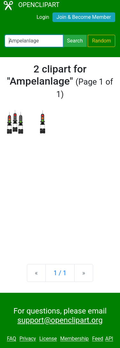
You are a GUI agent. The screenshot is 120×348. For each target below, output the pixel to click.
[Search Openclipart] (34, 41)
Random (101, 41)
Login (42, 17)
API (109, 339)
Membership (74, 339)
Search (75, 41)
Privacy (28, 339)
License (48, 339)
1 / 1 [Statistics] (60, 273)
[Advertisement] (60, 194)
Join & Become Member (84, 17)
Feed (97, 339)
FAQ (11, 339)
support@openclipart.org (59, 320)
